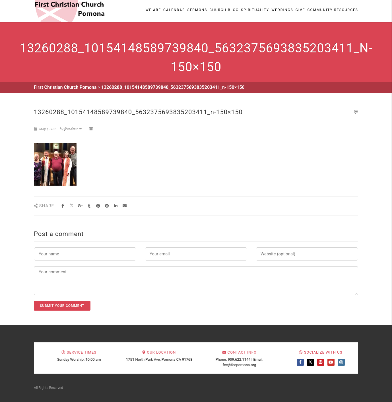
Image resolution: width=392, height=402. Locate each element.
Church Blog (224, 10)
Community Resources (333, 10)
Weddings (282, 10)
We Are (153, 10)
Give (300, 10)
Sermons (197, 10)
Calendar (174, 10)
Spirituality (255, 10)
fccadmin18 (73, 129)
